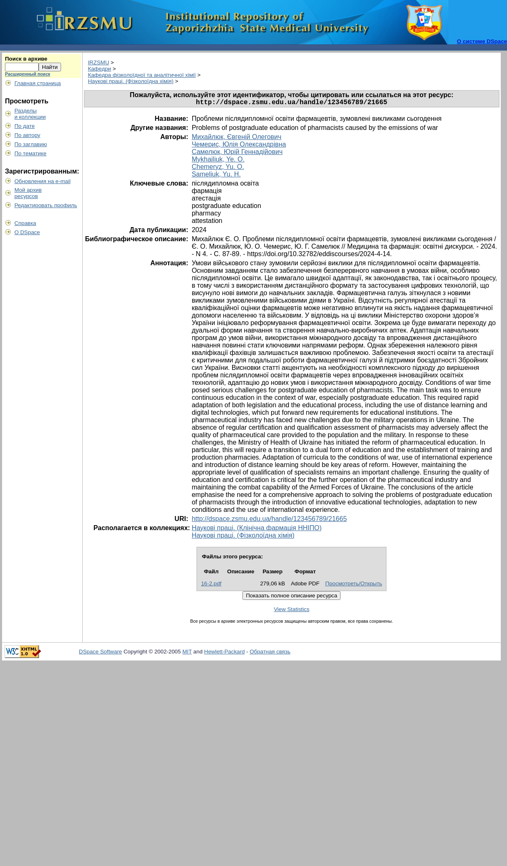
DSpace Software (100, 653)
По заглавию (31, 144)
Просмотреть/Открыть (353, 585)
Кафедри (99, 69)
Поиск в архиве (26, 59)
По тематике (31, 153)
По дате (25, 126)
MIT (187, 653)
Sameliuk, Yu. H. (216, 175)
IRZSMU (98, 62)
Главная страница (38, 83)
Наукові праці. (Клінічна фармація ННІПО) (257, 529)
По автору (27, 135)
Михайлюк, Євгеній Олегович (237, 138)
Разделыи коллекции (30, 114)
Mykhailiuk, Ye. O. (218, 160)
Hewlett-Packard (224, 653)
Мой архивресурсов (28, 193)
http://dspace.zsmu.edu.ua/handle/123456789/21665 (269, 520)
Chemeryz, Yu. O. (218, 168)
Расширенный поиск (27, 73)
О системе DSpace (482, 41)
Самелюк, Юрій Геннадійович (237, 153)
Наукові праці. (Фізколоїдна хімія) (131, 81)
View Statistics (291, 611)
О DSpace (27, 232)
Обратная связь (270, 653)
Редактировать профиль (46, 205)
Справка (25, 223)
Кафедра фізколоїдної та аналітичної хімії (142, 75)
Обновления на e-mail (43, 181)
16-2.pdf (211, 585)
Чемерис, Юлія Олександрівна (239, 145)
